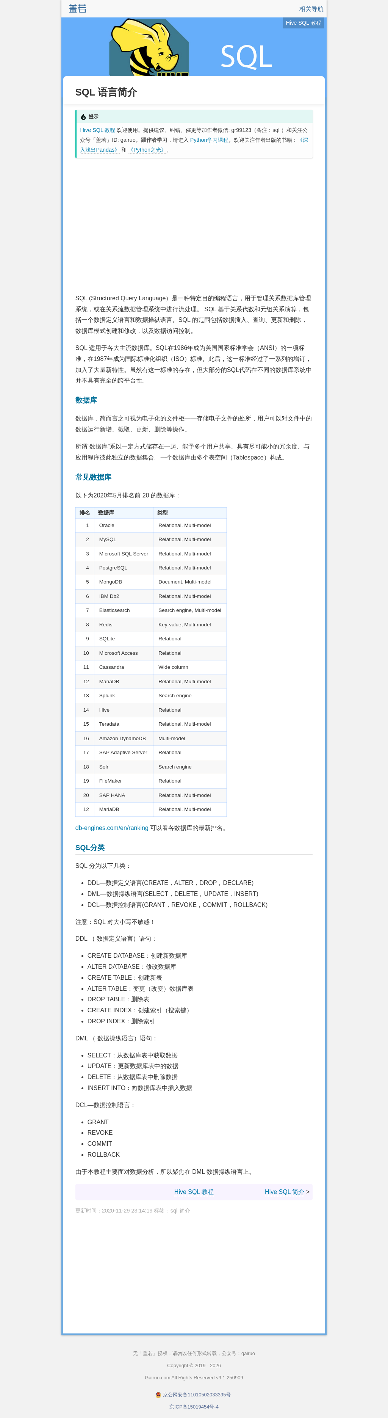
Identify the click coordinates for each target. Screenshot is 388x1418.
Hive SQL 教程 (97, 130)
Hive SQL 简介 (284, 1192)
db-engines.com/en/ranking (112, 828)
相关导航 (311, 9)
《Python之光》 (147, 150)
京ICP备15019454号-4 (194, 1407)
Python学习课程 (209, 140)
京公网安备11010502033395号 (197, 1395)
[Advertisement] (194, 234)
